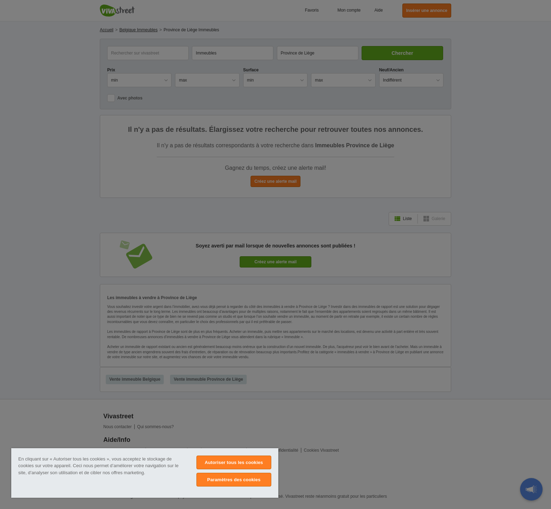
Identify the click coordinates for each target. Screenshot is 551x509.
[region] (144, 473)
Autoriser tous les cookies (234, 462)
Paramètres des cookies (234, 479)
